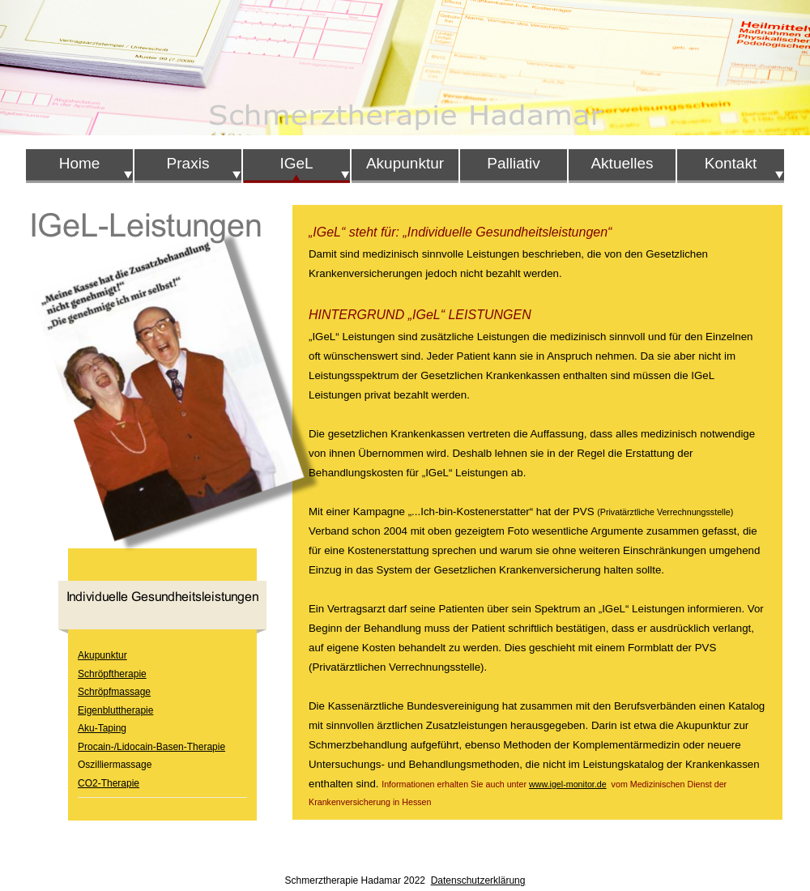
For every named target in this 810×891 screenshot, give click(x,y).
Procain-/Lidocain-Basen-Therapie (151, 746)
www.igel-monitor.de (568, 784)
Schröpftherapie (112, 674)
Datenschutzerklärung (478, 880)
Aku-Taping (102, 728)
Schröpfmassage (114, 691)
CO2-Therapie (108, 783)
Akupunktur (102, 655)
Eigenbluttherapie (115, 710)
